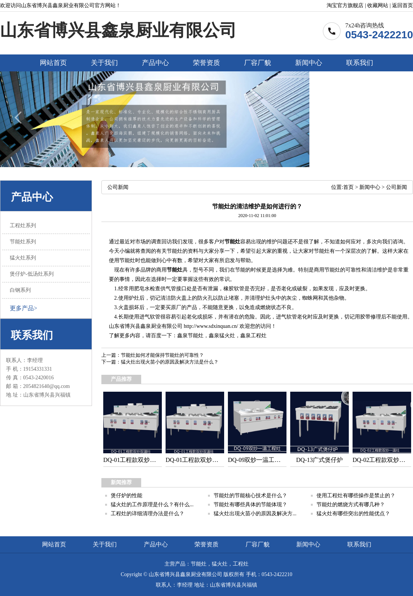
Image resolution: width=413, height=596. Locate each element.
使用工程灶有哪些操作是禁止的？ (356, 495)
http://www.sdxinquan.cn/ (211, 326)
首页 (348, 187)
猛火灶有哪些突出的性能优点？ (353, 513)
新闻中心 (308, 62)
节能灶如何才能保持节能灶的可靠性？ (162, 355)
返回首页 (402, 5)
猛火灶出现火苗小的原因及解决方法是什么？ (170, 362)
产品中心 (155, 62)
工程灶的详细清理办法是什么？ (147, 513)
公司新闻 (396, 187)
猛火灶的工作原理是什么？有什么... (152, 504)
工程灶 (259, 335)
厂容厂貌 (257, 62)
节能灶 (232, 241)
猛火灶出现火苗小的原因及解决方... (255, 513)
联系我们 (359, 62)
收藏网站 (377, 5)
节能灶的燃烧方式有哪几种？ (351, 504)
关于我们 (104, 62)
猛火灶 (227, 335)
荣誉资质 (206, 62)
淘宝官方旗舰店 (345, 5)
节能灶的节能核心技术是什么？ (250, 495)
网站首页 (53, 62)
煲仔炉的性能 (126, 495)
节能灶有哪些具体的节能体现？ (250, 504)
